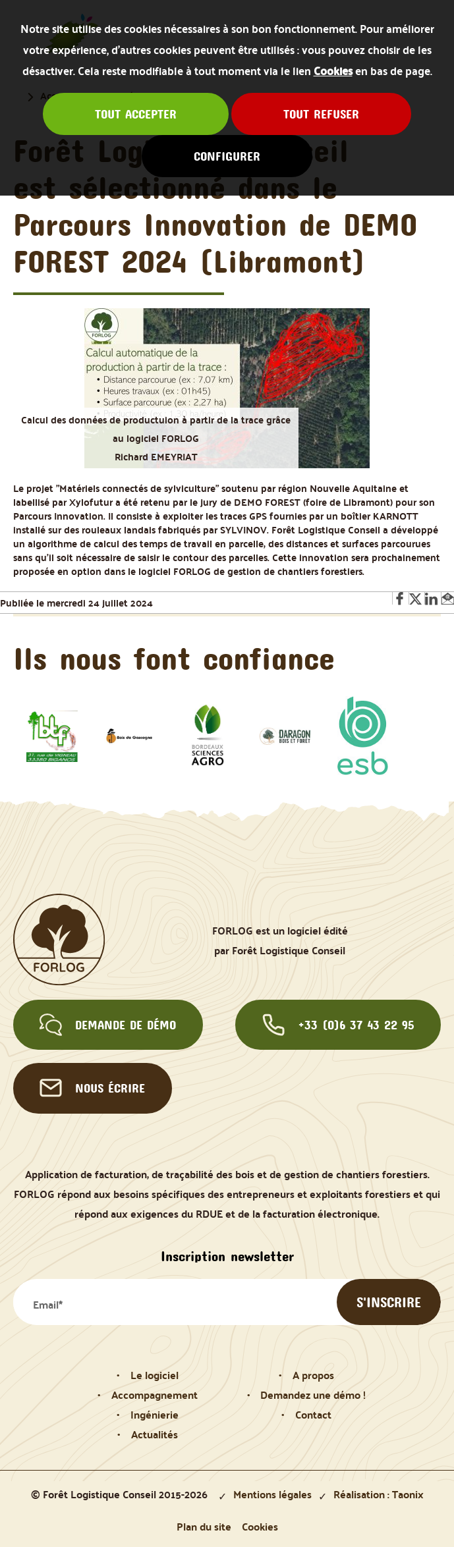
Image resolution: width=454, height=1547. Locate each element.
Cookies (333, 70)
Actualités (154, 1434)
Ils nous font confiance (174, 657)
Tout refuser (321, 114)
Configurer (227, 156)
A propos (313, 1374)
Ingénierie (154, 1414)
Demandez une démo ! (313, 1394)
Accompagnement (154, 1394)
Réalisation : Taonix (378, 1494)
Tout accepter (136, 114)
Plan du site (204, 1526)
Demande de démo (108, 1025)
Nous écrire (92, 1088)
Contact (313, 1414)
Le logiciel (154, 1374)
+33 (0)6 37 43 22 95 (338, 1025)
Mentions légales (272, 1494)
